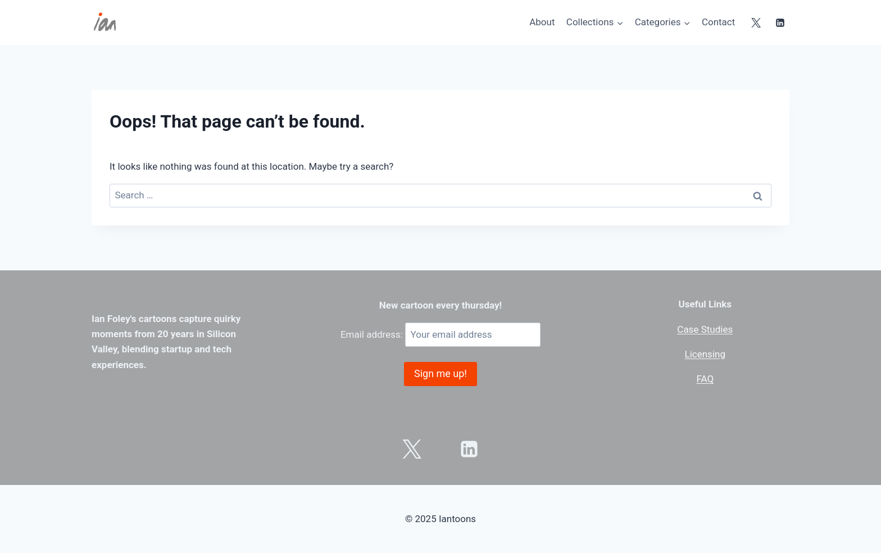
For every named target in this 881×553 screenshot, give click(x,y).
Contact (718, 22)
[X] (756, 22)
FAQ (705, 378)
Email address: (440, 334)
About (542, 22)
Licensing (705, 354)
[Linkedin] (779, 22)
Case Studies (705, 329)
